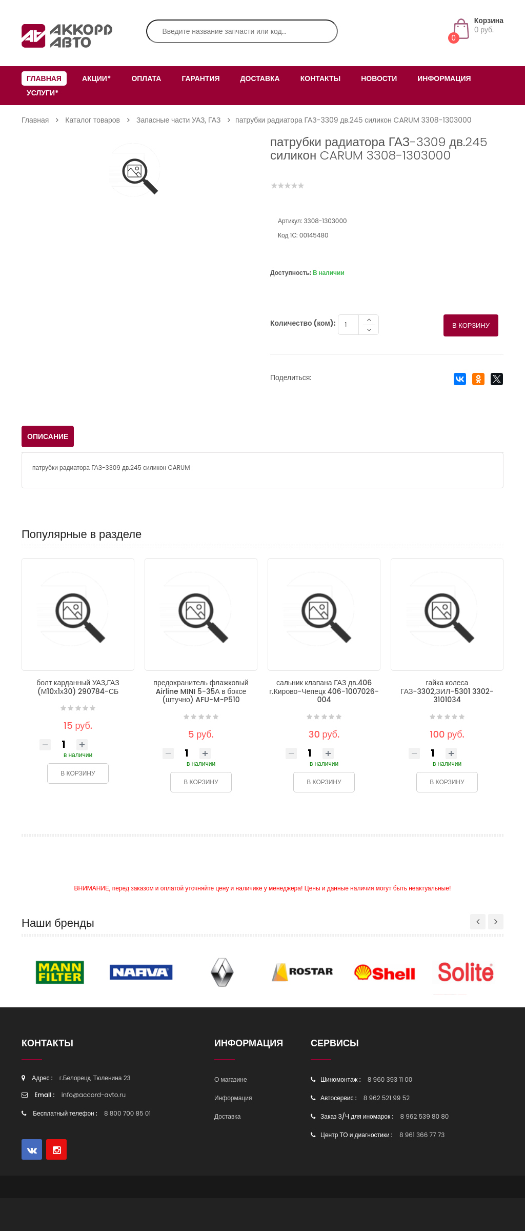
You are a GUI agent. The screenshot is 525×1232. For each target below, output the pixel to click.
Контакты (320, 78)
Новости (379, 78)
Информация (444, 78)
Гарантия (200, 78)
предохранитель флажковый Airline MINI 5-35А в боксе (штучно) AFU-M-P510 (200, 692)
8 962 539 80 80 (424, 1117)
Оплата (146, 78)
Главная (44, 78)
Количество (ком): (302, 324)
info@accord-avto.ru (94, 1095)
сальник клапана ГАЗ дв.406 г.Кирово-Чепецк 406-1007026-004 (324, 692)
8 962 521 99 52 (387, 1099)
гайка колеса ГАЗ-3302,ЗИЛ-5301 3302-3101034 (447, 692)
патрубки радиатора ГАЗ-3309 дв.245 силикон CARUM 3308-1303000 (353, 120)
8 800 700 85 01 (127, 1114)
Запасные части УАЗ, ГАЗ (178, 120)
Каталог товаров (92, 120)
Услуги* (42, 93)
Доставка (260, 78)
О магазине (230, 1080)
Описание (47, 437)
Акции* (96, 78)
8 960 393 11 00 (390, 1080)
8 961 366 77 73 (422, 1135)
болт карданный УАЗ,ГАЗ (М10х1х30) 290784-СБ (77, 688)
